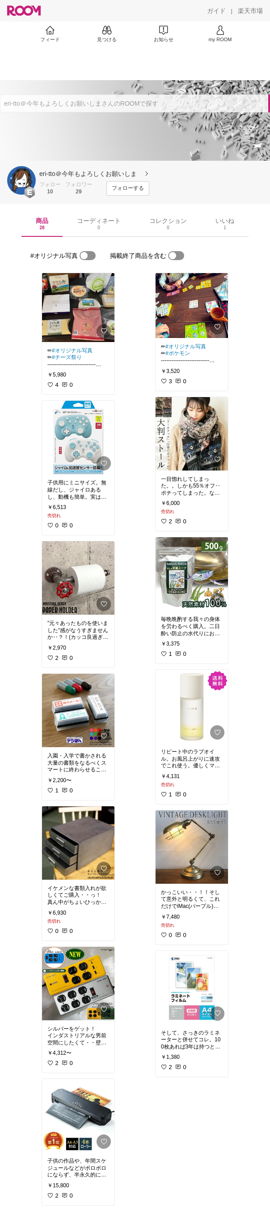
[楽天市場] (250, 11)
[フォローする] (127, 188)
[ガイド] (216, 11)
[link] (78, 307)
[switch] (88, 255)
